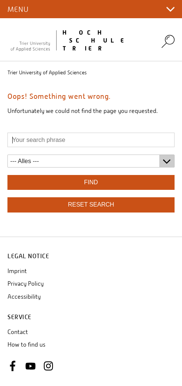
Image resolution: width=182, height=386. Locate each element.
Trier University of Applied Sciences (47, 72)
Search (168, 41)
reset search (91, 204)
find (91, 182)
